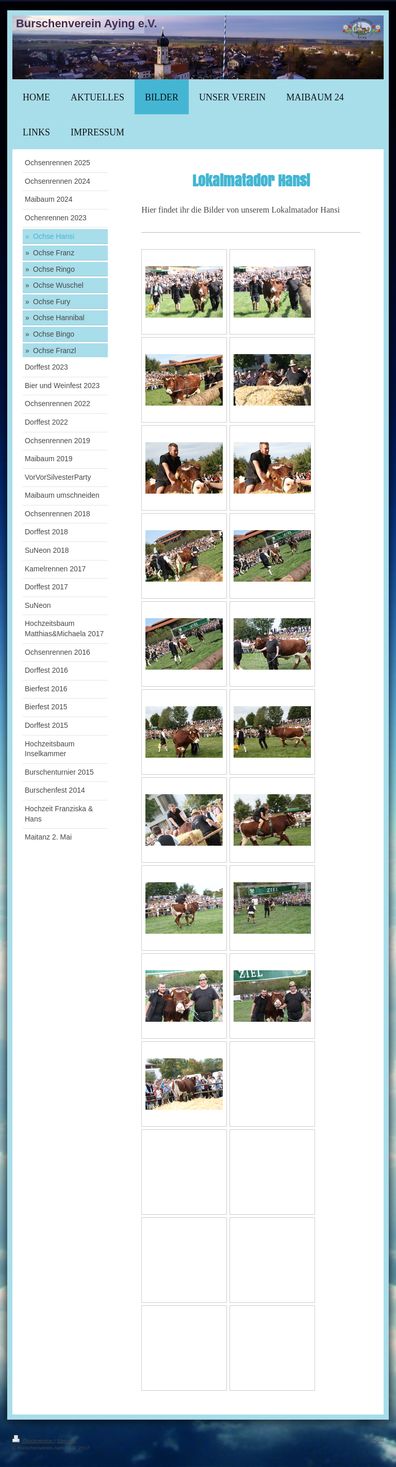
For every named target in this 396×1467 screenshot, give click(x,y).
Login (377, 1438)
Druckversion (33, 1440)
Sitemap (66, 1440)
